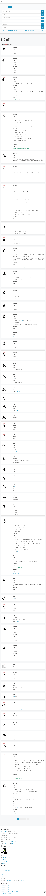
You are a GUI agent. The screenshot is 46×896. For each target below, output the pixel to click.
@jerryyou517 (6, 859)
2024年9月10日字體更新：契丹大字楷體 (9, 891)
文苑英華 (3, 874)
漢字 (10, 7)
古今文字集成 (4, 831)
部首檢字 (4, 30)
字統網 (2, 868)
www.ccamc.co (14, 841)
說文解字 (21, 30)
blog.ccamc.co (14, 843)
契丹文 (20, 7)
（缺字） (18, 391)
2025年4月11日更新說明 (6, 887)
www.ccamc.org (7, 841)
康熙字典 (27, 30)
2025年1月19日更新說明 (6, 889)
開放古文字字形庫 (39, 30)
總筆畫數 (16, 30)
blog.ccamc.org (7, 843)
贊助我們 (4, 863)
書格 (2, 872)
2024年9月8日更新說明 (6, 893)
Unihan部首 (10, 30)
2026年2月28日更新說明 (6, 885)
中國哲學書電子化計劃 (5, 870)
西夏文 (14, 7)
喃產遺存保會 (9, 880)
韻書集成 (32, 30)
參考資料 (22, 880)
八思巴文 (35, 7)
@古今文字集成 (6, 857)
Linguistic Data (4, 876)
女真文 (25, 7)
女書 (30, 7)
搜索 (42, 11)
